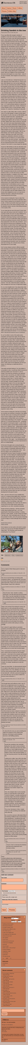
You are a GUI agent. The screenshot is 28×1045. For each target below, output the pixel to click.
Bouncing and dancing (7, 926)
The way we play (6, 957)
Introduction (5, 964)
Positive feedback (6, 950)
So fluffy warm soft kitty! (8, 977)
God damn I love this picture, (9, 999)
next (10, 959)
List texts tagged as (15, 918)
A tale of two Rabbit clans (8, 933)
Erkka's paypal (4, 524)
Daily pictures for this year (8, 942)
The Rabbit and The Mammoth (9, 935)
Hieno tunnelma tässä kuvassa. (9, 994)
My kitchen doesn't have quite (9, 1002)
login (21, 3)
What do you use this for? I (8, 988)
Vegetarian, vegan (7, 952)
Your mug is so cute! (7, 1005)
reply (3, 574)
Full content (4, 1032)
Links (4, 965)
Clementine (3, 268)
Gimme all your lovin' (7, 936)
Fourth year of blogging (8, 943)
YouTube (4, 1041)
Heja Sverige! (6, 947)
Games (9, 8)
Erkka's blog (11, 11)
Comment (4, 883)
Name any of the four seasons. (10, 900)
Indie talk (5, 945)
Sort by (13, 921)
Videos (20, 8)
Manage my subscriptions (7, 1025)
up (2, 559)
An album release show (8, 928)
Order (19, 921)
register (25, 3)
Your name (4, 877)
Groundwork (5, 953)
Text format (5, 892)
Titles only (4, 1031)
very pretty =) (6, 991)
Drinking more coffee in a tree (9, 930)
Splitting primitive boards (8, 925)
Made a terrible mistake (8, 982)
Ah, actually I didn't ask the (8, 980)
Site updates (5, 938)
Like (2, 558)
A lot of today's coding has (8, 974)
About (3, 8)
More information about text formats (9, 893)
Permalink (3, 573)
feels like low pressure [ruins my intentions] (15, 332)
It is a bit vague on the (7, 996)
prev (3, 959)
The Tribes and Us (7, 931)
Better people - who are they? (9, 948)
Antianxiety (5, 955)
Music (14, 8)
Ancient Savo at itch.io (6, 522)
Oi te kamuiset (8, 528)
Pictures (4, 11)
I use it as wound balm (7, 985)
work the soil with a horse (12, 156)
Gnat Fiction (5, 940)
